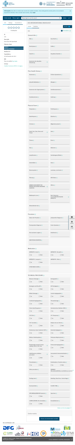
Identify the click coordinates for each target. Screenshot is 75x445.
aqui (34, 12)
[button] (67, 26)
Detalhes (35, 26)
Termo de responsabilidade (23, 438)
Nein (41, 255)
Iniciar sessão (7, 18)
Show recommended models (49, 419)
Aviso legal (12, 438)
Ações (64, 18)
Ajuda (71, 222)
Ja (31, 255)
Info (5, 22)
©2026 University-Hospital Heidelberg (59, 439)
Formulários (66, 31)
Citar (71, 227)
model (29, 26)
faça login (14, 61)
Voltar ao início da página (64, 408)
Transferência (18, 22)
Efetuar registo (16, 18)
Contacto (5, 438)
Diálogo (10, 22)
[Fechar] (70, 11)
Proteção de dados (8, 439)
